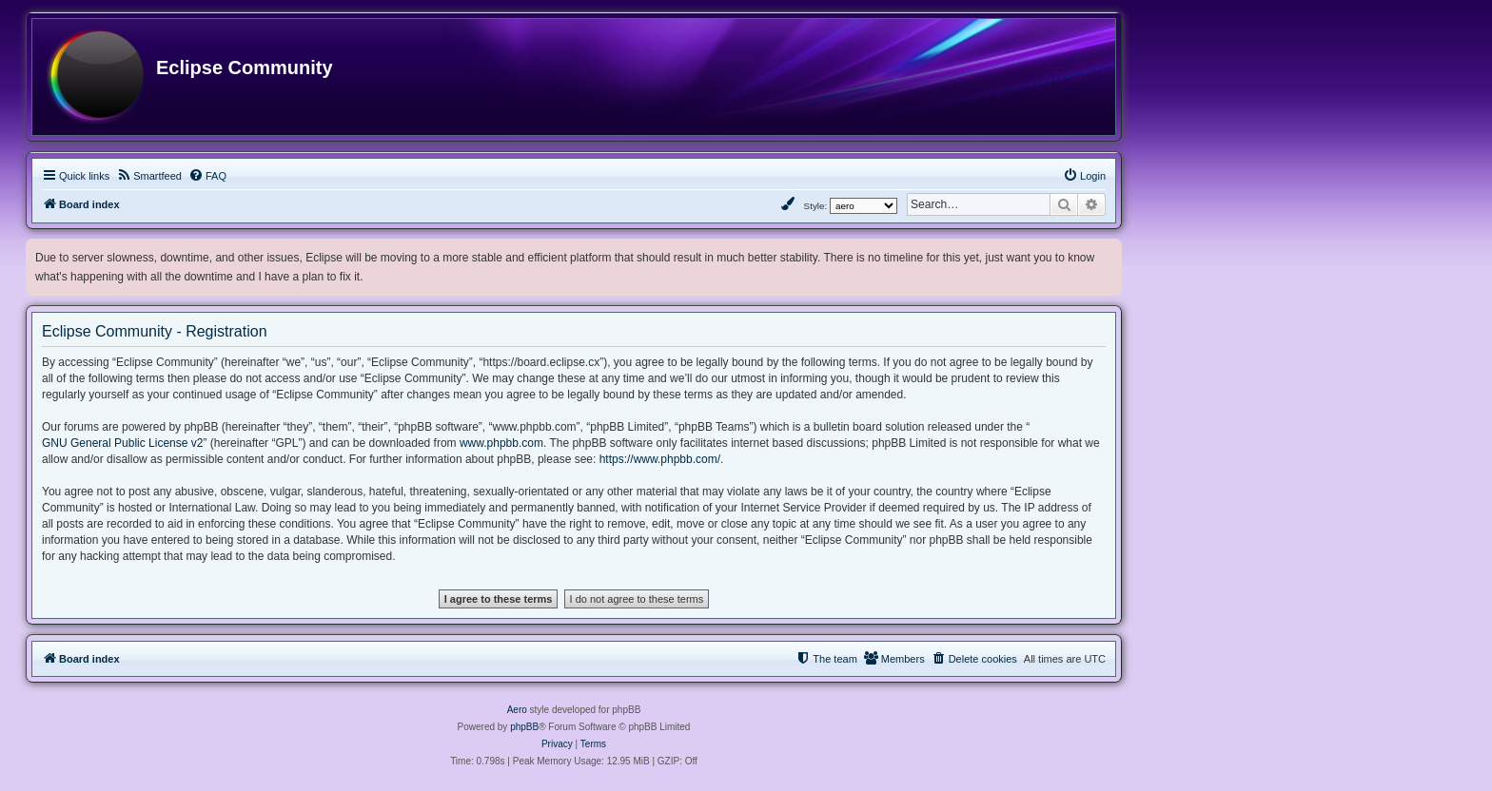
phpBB (524, 727)
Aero (517, 709)
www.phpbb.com (501, 443)
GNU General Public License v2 (122, 443)
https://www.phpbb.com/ (659, 459)
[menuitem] (149, 175)
